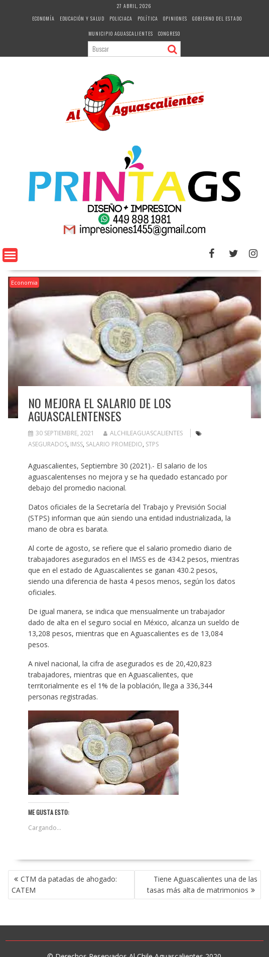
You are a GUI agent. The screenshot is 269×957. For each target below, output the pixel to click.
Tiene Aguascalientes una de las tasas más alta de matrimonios (202, 884)
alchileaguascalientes (143, 433)
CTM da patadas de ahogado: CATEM (64, 884)
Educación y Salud (82, 18)
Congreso (169, 33)
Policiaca (120, 18)
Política (148, 18)
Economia (24, 282)
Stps (152, 444)
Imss (76, 444)
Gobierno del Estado (217, 18)
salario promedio (114, 444)
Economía (43, 18)
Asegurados (47, 444)
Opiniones (175, 18)
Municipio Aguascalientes (120, 33)
